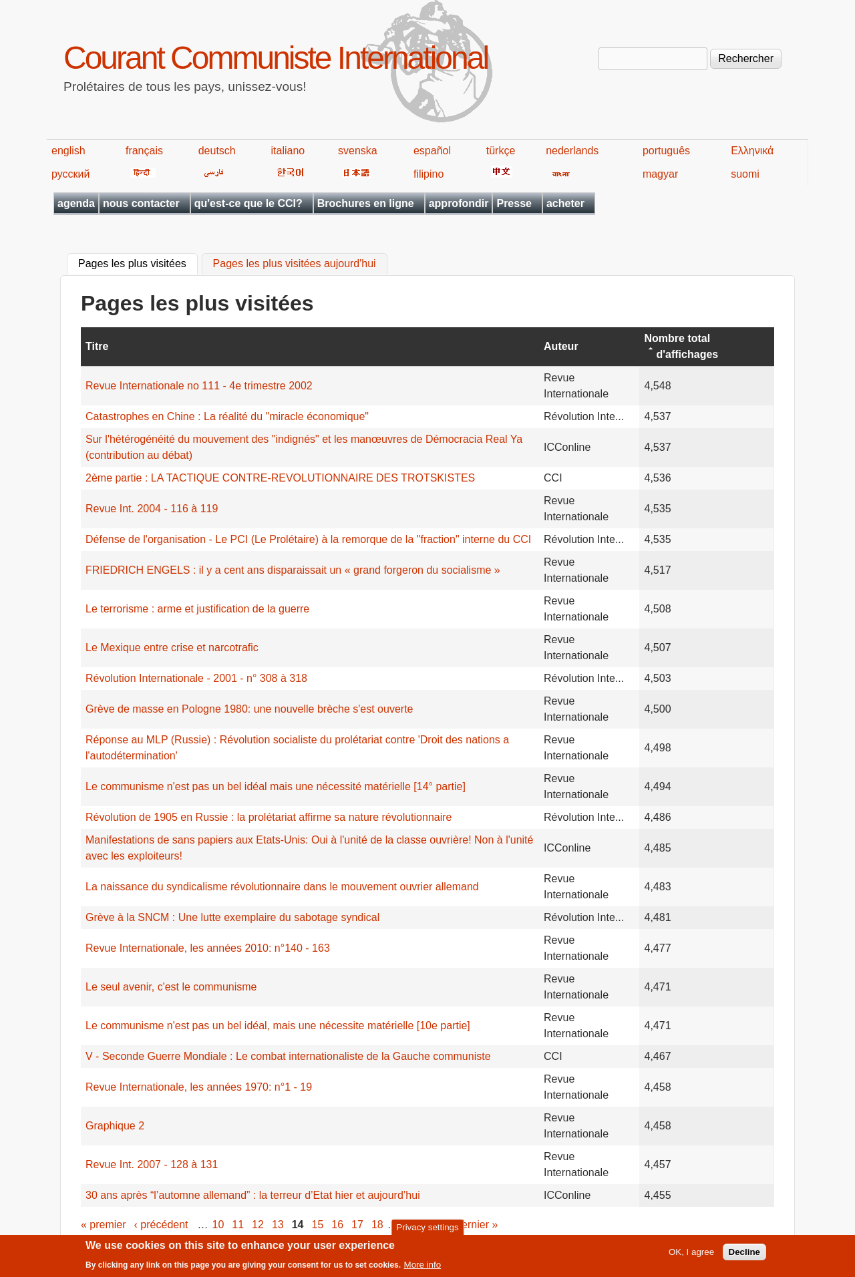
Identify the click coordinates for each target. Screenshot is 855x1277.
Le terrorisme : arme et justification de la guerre (197, 608)
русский (70, 174)
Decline (744, 1255)
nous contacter (141, 203)
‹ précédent (161, 1224)
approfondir (459, 203)
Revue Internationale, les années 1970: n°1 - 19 (199, 1087)
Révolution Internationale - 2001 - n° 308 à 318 (196, 678)
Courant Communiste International (275, 57)
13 (278, 1224)
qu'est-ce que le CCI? (248, 203)
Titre (97, 346)
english (68, 150)
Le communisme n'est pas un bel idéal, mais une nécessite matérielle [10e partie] (278, 1025)
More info (423, 1268)
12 (258, 1224)
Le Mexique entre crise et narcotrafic (172, 647)
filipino (428, 174)
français (144, 150)
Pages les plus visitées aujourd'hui (294, 264)
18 (377, 1224)
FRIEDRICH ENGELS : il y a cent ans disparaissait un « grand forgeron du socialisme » (293, 570)
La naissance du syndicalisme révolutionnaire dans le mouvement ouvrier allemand (282, 886)
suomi (745, 174)
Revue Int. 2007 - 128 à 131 (152, 1164)
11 (238, 1224)
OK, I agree (691, 1255)
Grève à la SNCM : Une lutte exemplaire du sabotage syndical (232, 917)
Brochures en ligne (365, 203)
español (432, 150)
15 (318, 1224)
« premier (103, 1224)
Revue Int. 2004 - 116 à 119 (152, 508)
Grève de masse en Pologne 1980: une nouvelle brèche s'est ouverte (249, 709)
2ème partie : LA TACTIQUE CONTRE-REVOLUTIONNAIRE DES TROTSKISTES (280, 478)
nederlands (572, 150)
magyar (660, 174)
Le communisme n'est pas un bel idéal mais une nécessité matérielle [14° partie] (276, 786)
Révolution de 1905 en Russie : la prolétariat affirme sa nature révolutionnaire (269, 817)
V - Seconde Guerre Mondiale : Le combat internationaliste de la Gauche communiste (288, 1056)
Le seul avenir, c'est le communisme (171, 986)
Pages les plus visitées (138, 262)
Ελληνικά (752, 150)
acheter (565, 203)
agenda (76, 203)
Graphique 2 (115, 1125)
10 (218, 1224)
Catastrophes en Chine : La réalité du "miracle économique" (227, 416)
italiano (288, 150)
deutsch (217, 150)
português (666, 150)
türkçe (501, 150)
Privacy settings (427, 1230)
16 (337, 1224)
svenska (357, 150)
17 (357, 1224)
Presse (514, 203)
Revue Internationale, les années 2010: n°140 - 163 (208, 948)
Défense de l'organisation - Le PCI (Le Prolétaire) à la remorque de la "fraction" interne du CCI (308, 539)
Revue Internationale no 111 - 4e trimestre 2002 (199, 385)
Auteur (561, 346)
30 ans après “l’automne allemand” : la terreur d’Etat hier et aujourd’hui (253, 1195)
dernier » (477, 1224)
